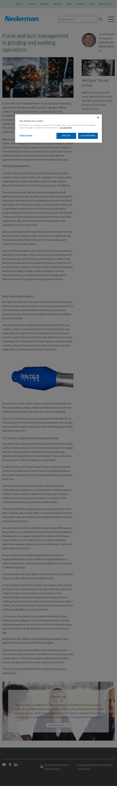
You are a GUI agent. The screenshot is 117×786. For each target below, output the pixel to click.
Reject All (66, 136)
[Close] (98, 118)
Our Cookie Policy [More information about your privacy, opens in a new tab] (66, 128)
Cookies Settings (25, 135)
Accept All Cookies (88, 136)
